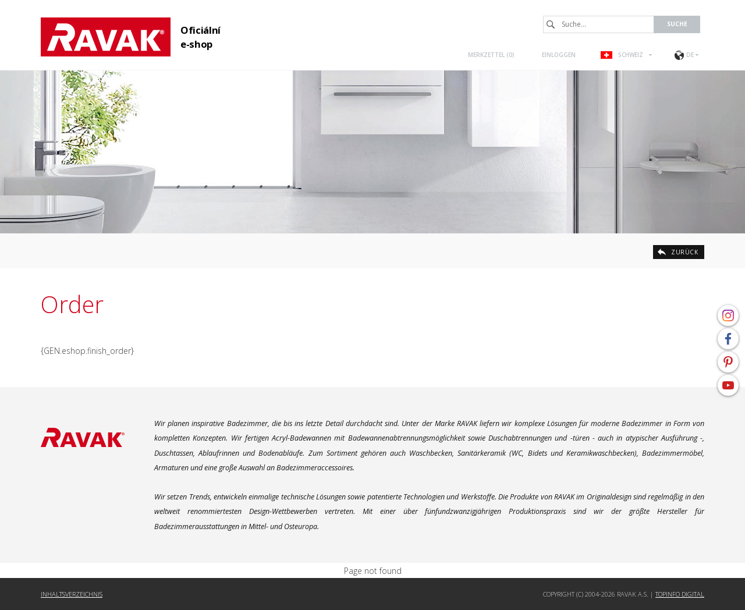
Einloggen (559, 55)
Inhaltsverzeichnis (71, 594)
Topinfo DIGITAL (679, 594)
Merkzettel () (491, 55)
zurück (684, 252)
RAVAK (106, 36)
